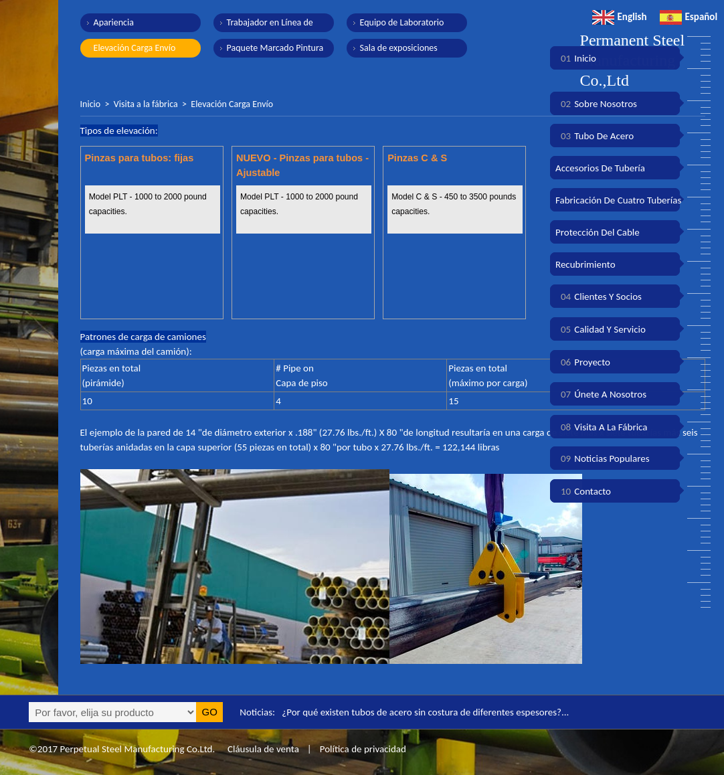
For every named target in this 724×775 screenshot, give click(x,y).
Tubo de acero (594, 136)
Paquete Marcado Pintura (275, 48)
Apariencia (114, 22)
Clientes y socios (598, 296)
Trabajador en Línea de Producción (270, 24)
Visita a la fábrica (146, 104)
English (619, 17)
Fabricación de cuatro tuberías (618, 200)
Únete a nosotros (600, 394)
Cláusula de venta (262, 749)
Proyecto (582, 362)
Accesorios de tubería (600, 168)
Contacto (583, 491)
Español (689, 17)
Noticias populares (602, 458)
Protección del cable (597, 232)
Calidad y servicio (600, 329)
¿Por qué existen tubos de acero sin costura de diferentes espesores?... (425, 712)
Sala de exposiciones (399, 48)
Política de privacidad (363, 749)
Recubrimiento (585, 264)
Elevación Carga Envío (135, 48)
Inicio (90, 104)
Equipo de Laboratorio (402, 22)
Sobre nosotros (596, 104)
